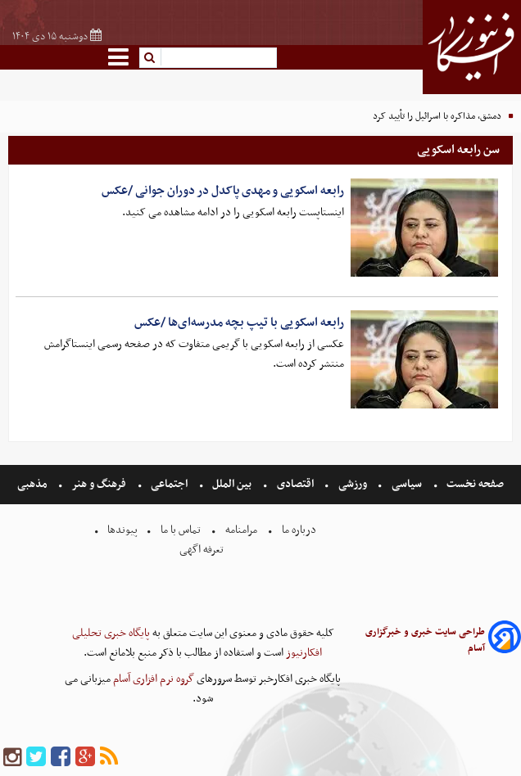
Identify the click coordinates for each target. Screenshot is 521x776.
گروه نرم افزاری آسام (152, 679)
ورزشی (352, 484)
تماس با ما (180, 530)
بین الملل (232, 484)
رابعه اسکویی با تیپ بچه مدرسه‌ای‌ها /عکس (239, 322)
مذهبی (33, 484)
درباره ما (299, 530)
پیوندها (121, 530)
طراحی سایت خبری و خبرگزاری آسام (425, 640)
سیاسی (406, 484)
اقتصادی (295, 484)
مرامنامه (241, 530)
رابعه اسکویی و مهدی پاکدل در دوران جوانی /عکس (223, 190)
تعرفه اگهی (202, 549)
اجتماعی (169, 484)
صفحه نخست (474, 484)
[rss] (109, 757)
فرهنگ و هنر (99, 484)
